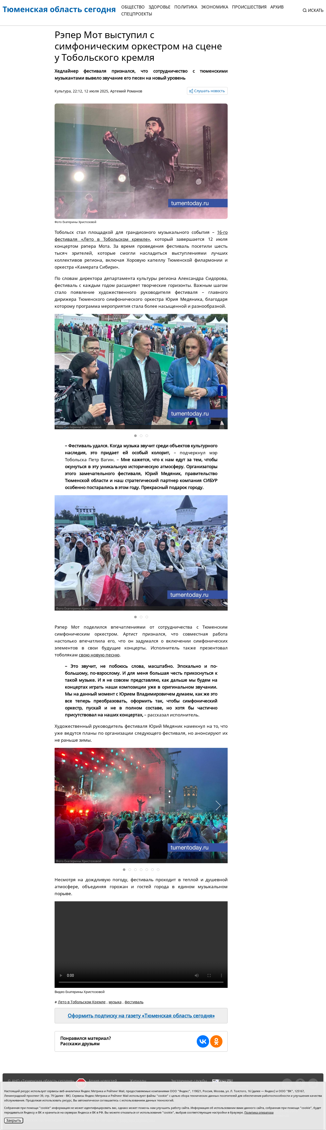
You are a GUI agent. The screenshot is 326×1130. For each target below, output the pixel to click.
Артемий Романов (126, 91)
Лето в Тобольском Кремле (82, 1001)
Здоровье (159, 7)
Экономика (214, 7)
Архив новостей (103, 1080)
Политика (185, 7)
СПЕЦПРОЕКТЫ (136, 14)
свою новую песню (99, 655)
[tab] (135, 435)
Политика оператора (258, 1112)
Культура (63, 91)
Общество (133, 7)
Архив (277, 7)
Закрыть (13, 1120)
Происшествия (249, 7)
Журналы (138, 1080)
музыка (115, 1001)
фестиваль (134, 1001)
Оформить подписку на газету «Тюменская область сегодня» (141, 1015)
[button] (218, 371)
